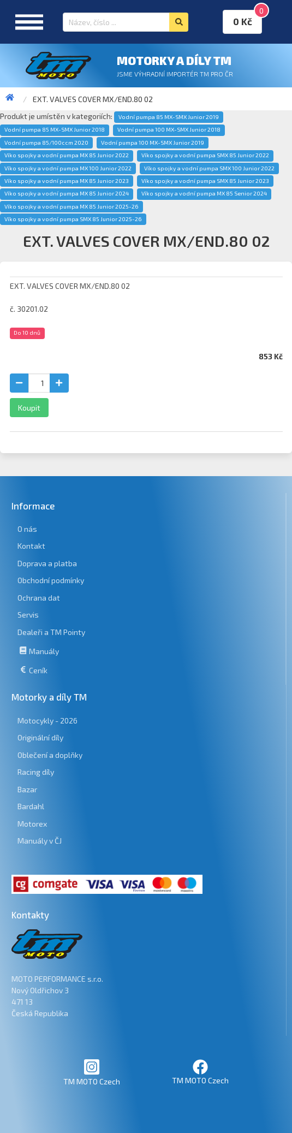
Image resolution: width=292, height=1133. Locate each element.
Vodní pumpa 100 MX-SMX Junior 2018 (169, 129)
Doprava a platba (47, 563)
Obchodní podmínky (50, 580)
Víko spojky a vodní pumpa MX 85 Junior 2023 (66, 180)
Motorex (32, 823)
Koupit (29, 407)
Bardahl (30, 806)
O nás (27, 528)
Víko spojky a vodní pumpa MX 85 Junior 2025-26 (71, 206)
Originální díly (40, 737)
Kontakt (31, 545)
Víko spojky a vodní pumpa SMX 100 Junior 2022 (209, 168)
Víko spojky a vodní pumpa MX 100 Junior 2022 (68, 168)
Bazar (27, 789)
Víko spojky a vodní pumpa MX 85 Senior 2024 (204, 193)
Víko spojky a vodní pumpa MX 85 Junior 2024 (66, 193)
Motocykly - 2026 (47, 720)
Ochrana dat (38, 597)
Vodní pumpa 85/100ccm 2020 (46, 142)
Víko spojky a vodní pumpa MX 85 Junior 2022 (66, 155)
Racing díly (35, 771)
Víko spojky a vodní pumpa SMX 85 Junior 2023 (205, 180)
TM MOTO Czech (91, 1072)
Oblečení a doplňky (49, 755)
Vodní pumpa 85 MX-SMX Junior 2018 (54, 129)
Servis (28, 614)
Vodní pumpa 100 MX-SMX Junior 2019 (152, 142)
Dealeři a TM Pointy (51, 632)
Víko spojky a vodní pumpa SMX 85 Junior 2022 (205, 155)
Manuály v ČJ (39, 840)
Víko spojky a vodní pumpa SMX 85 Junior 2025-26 (73, 219)
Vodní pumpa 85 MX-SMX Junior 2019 (168, 117)
